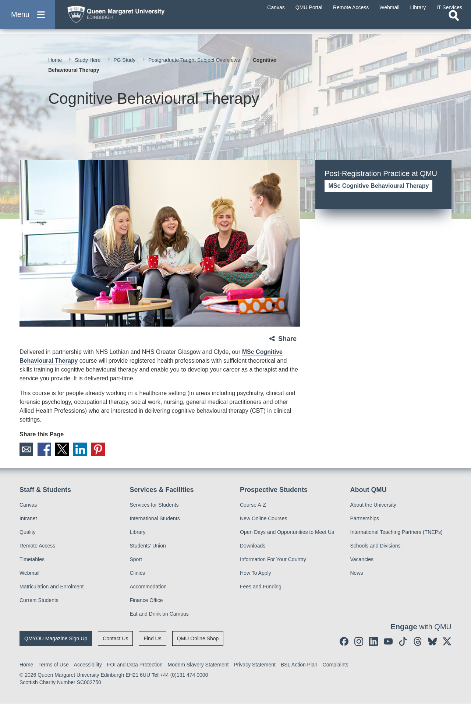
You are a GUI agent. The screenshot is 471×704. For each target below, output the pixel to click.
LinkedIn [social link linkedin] (82, 450)
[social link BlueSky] (432, 641)
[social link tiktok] (403, 641)
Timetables (32, 560)
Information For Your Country (273, 560)
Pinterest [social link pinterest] (100, 450)
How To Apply (255, 573)
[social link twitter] (447, 641)
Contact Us (115, 639)
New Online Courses (263, 519)
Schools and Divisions (375, 546)
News (356, 573)
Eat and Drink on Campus (159, 614)
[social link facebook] (344, 641)
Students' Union (148, 546)
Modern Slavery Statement (198, 665)
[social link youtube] (388, 641)
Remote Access (37, 546)
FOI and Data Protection (135, 665)
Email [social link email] (26, 450)
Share (287, 338)
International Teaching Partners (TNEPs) (396, 532)
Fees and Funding (260, 587)
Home (55, 60)
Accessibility (88, 665)
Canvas (28, 505)
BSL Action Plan (299, 665)
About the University (373, 505)
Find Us (152, 639)
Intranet (28, 519)
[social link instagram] (358, 641)
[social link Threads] (417, 641)
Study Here (88, 60)
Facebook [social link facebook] (45, 450)
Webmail (29, 573)
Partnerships (364, 519)
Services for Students (154, 505)
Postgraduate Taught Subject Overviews (194, 60)
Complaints (335, 665)
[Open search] (453, 24)
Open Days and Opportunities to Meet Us (287, 532)
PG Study (125, 60)
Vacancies (362, 560)
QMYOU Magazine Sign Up (55, 639)
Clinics (137, 573)
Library (138, 532)
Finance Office (146, 600)
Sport (136, 560)
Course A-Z (253, 505)
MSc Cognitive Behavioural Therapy (378, 186)
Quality (28, 532)
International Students (155, 519)
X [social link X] (63, 450)
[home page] (133, 17)
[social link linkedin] (373, 641)
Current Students (39, 600)
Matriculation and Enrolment (52, 587)
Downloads (252, 546)
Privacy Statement (255, 665)
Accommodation (148, 587)
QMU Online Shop (198, 639)
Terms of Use (53, 665)
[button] (27, 19)
